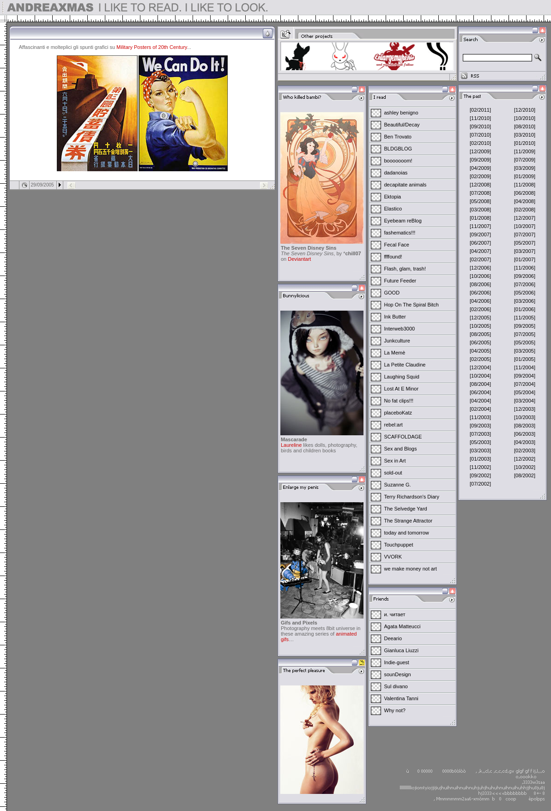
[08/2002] (524, 475)
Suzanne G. (397, 484)
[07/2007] (524, 234)
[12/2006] (480, 267)
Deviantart (299, 259)
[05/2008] (480, 201)
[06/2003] (524, 434)
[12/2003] (524, 409)
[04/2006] (480, 301)
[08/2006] (480, 284)
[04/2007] (480, 251)
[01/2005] (524, 359)
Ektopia (392, 196)
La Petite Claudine (405, 364)
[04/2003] (524, 442)
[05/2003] (480, 442)
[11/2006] (524, 267)
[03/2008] (480, 209)
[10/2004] (480, 375)
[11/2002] (480, 467)
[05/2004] (524, 392)
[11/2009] (524, 151)
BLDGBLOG (398, 148)
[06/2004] (480, 392)
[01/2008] (480, 218)
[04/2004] (480, 400)
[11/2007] (480, 226)
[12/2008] (480, 184)
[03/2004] (524, 400)
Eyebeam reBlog (403, 220)
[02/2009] (480, 176)
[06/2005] (480, 342)
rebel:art (393, 424)
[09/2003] (480, 425)
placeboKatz (398, 412)
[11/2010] (480, 118)
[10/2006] (480, 276)
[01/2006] (524, 309)
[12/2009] (480, 151)
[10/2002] (524, 467)
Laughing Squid (401, 376)
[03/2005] (524, 351)
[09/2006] (524, 276)
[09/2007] (480, 234)
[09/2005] (524, 326)
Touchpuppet (398, 544)
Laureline (291, 445)
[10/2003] (524, 417)
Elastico (393, 208)
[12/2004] (480, 367)
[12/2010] (524, 110)
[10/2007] (524, 226)
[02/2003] (524, 450)
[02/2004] (480, 409)
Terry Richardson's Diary (411, 496)
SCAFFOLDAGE (403, 436)
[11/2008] (524, 184)
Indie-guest (396, 662)
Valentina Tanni (401, 698)
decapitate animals (405, 184)
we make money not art (410, 568)
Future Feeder (400, 280)
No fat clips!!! (399, 400)
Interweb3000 (399, 328)
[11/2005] (524, 317)
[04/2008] (524, 201)
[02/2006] (480, 309)
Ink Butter (395, 316)
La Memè (395, 352)
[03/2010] (524, 135)
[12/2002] (524, 459)
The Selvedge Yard (405, 508)
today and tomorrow (406, 532)
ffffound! (393, 256)
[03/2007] (524, 251)
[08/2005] (480, 334)
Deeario (393, 638)
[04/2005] (480, 351)
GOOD (392, 292)
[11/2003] (480, 417)
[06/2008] (524, 193)
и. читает (395, 614)
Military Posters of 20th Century (151, 47)
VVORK (393, 556)
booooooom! (398, 160)
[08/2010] (524, 126)
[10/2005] (480, 326)
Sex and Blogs (400, 448)
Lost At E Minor (401, 388)
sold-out (393, 472)
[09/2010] (480, 126)
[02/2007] (480, 259)
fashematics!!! (400, 232)
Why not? (395, 710)
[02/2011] (480, 110)
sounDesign (397, 674)
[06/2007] (480, 243)
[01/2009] (524, 176)
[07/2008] (480, 193)
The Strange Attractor (408, 520)
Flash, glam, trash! (405, 268)
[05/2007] (524, 243)
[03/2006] (524, 301)
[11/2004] (524, 367)
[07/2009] (524, 159)
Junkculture (397, 340)
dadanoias (396, 172)
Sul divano (396, 686)
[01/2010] (524, 143)
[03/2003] (480, 450)
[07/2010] (480, 135)
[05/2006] (524, 292)
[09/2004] (524, 375)
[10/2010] (524, 118)
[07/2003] (480, 434)
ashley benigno (401, 112)
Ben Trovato (398, 136)
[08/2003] (524, 425)
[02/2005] (480, 359)
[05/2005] (524, 342)
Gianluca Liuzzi (401, 650)
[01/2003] (480, 459)
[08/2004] (480, 384)
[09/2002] (480, 475)
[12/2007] (524, 218)
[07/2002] (480, 484)
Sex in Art (395, 460)
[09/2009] (480, 159)
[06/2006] (480, 292)
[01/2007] (524, 259)
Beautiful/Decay (402, 124)
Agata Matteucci (402, 626)
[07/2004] (524, 384)
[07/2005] (524, 334)
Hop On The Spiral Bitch (411, 304)
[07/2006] (524, 284)
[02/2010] (480, 143)
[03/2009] (524, 168)
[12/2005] (480, 317)
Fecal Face (396, 244)
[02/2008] (524, 209)
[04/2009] (480, 168)
